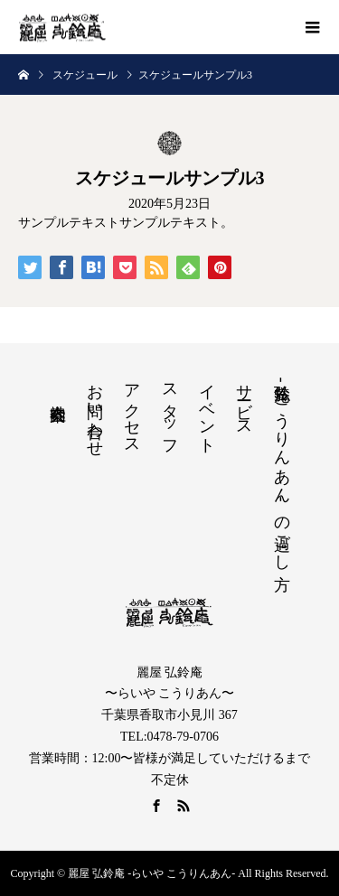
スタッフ (170, 410)
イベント (207, 409)
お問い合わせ (95, 411)
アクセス (132, 410)
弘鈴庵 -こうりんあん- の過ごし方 (282, 468)
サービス (244, 401)
